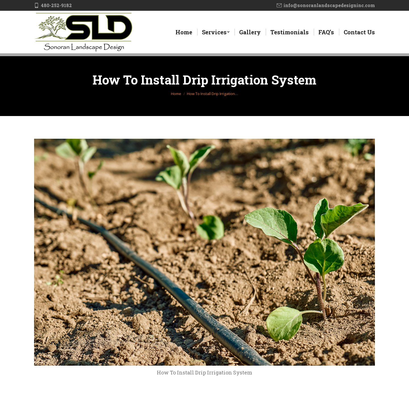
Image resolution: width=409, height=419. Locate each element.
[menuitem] (184, 32)
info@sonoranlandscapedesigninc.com (326, 5)
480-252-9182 (53, 5)
